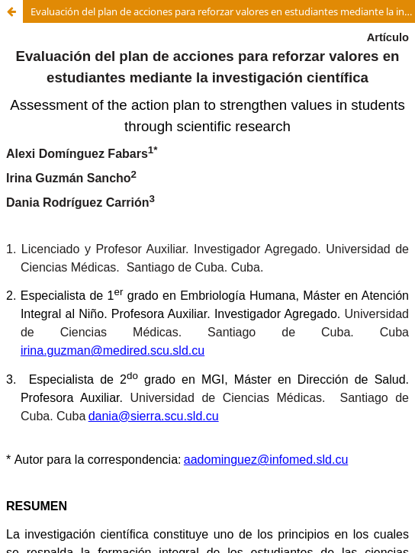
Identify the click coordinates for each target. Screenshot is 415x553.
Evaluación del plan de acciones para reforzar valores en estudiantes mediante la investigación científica (223, 11)
